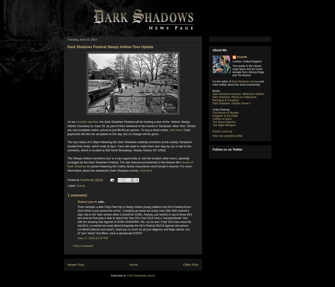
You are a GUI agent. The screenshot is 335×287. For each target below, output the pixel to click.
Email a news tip (222, 131)
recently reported (87, 121)
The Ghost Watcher (224, 122)
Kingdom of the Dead (225, 115)
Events (81, 185)
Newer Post (76, 264)
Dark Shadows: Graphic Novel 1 (232, 103)
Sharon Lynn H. (87, 201)
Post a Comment (83, 246)
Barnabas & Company (226, 100)
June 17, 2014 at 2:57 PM (93, 238)
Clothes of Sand (222, 119)
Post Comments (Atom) (141, 275)
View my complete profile (227, 135)
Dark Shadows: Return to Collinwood (234, 97)
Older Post (190, 264)
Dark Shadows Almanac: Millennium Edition (238, 94)
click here (176, 130)
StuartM (242, 57)
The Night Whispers (224, 125)
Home (133, 264)
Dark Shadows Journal (245, 81)
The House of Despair (226, 112)
